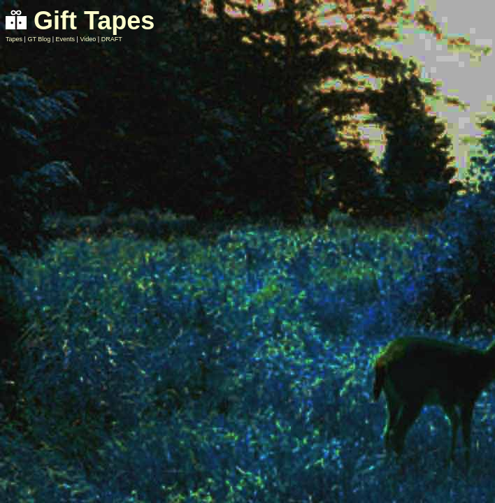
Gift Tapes (80, 20)
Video (88, 39)
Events (66, 39)
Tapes (14, 39)
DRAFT (111, 39)
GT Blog (38, 39)
